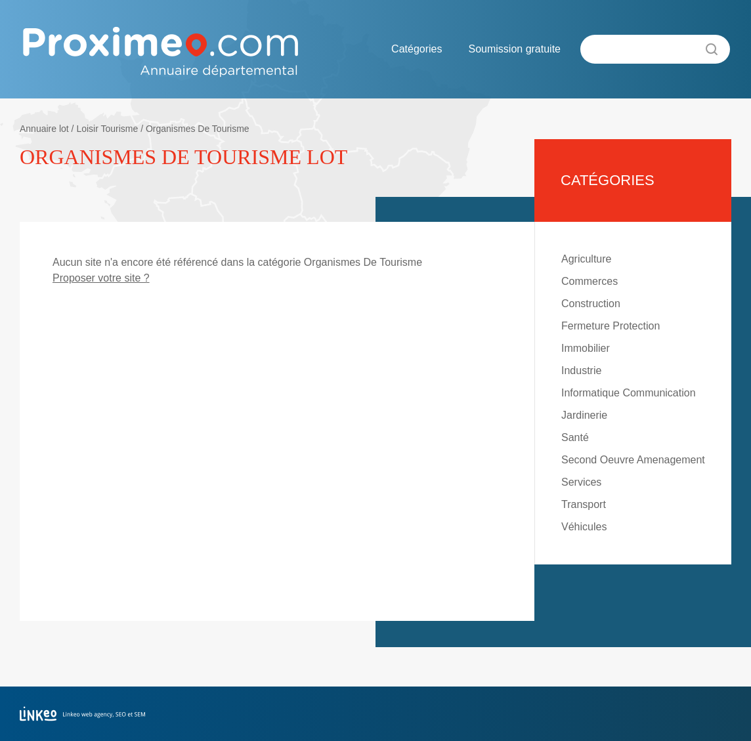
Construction (590, 303)
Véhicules (584, 526)
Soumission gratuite (514, 48)
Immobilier (585, 348)
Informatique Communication (628, 392)
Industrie (581, 370)
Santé (575, 437)
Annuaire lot (44, 128)
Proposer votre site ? (101, 278)
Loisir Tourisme (107, 128)
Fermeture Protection (610, 325)
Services (581, 482)
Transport (583, 504)
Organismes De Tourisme (197, 128)
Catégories (416, 48)
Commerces (589, 281)
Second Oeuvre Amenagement (633, 459)
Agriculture (586, 259)
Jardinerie (584, 415)
